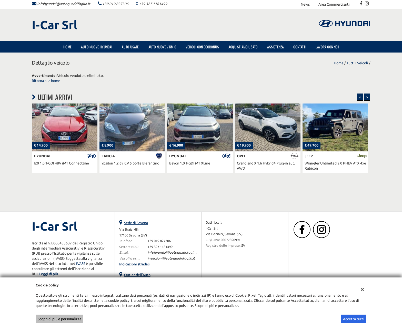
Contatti (299, 46)
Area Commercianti (334, 4)
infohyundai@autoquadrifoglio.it (63, 4)
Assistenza (275, 46)
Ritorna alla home (46, 81)
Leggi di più (48, 274)
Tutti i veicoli (357, 63)
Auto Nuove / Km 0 (162, 46)
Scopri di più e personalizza (59, 319)
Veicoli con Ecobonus (202, 46)
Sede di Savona (136, 223)
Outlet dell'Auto (137, 275)
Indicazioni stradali (134, 264)
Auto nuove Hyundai (96, 46)
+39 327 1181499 (153, 4)
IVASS (80, 264)
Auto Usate (130, 46)
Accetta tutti (353, 319)
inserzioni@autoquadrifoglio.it (171, 258)
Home (67, 46)
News (305, 4)
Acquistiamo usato (243, 46)
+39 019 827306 (115, 4)
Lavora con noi (327, 46)
